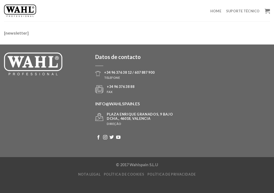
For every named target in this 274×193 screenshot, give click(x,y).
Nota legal (89, 174)
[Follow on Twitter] (111, 137)
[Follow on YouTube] (118, 137)
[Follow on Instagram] (105, 137)
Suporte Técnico (243, 11)
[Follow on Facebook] (98, 137)
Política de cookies (124, 174)
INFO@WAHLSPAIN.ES (117, 103)
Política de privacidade (171, 174)
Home (215, 11)
